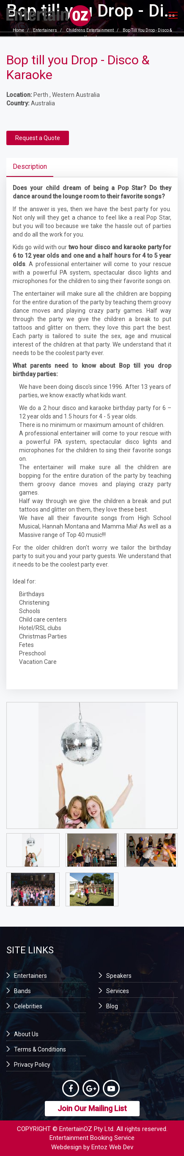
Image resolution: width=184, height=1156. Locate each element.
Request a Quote (37, 138)
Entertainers (30, 975)
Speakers (119, 975)
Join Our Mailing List (92, 1108)
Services (117, 991)
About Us (26, 1034)
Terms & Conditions (40, 1049)
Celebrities (28, 1006)
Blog (112, 1006)
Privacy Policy (32, 1064)
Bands (22, 991)
